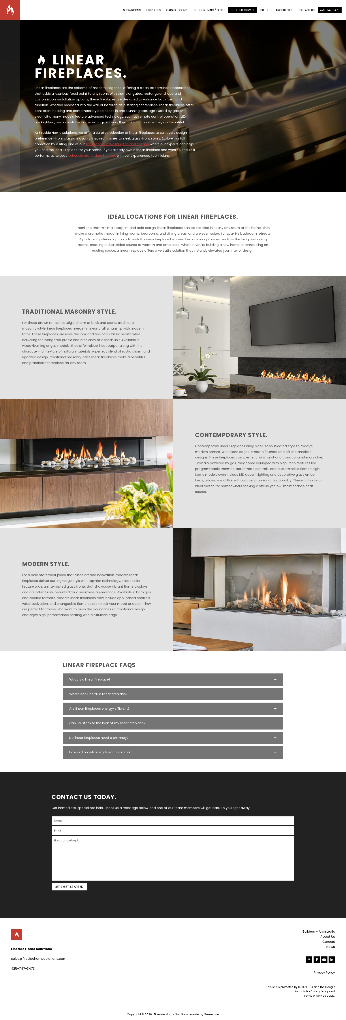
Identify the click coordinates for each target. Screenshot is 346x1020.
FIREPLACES (153, 10)
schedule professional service (92, 155)
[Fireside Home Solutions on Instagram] (309, 959)
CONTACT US (306, 10)
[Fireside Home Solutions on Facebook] (317, 959)
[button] (173, 679)
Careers (328, 941)
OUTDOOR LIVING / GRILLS (208, 10)
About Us (327, 936)
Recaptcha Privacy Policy (312, 991)
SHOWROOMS (132, 10)
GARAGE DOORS (176, 10)
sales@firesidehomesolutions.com (38, 958)
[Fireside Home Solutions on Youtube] (324, 959)
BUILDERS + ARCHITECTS (276, 10)
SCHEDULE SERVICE (243, 10)
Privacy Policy (324, 972)
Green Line (211, 1014)
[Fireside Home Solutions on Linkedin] (332, 959)
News (330, 947)
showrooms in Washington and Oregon (117, 144)
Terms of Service (315, 995)
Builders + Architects (319, 931)
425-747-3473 (329, 10)
